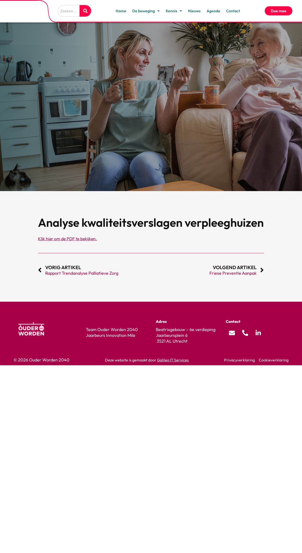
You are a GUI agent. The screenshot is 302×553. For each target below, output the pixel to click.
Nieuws (194, 10)
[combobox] (69, 11)
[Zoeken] (85, 11)
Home (121, 10)
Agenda (213, 10)
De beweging (146, 11)
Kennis (174, 11)
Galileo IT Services (173, 360)
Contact (233, 10)
